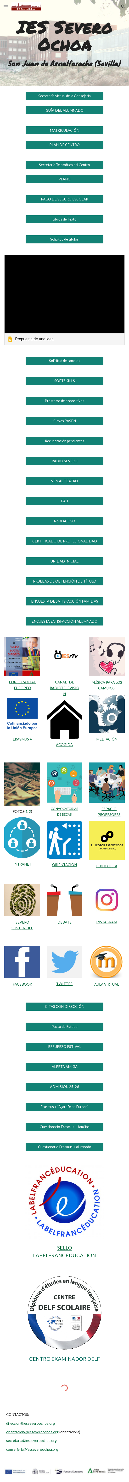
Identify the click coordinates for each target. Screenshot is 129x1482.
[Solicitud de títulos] (64, 239)
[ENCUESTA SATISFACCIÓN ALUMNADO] (64, 621)
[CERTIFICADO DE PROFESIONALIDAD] (64, 541)
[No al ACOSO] (64, 521)
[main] (64, 35)
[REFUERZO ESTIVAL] (64, 1046)
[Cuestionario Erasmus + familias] (64, 1126)
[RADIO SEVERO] (64, 461)
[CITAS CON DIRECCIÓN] (64, 1006)
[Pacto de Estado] (64, 1026)
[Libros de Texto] (64, 219)
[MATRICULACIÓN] (64, 130)
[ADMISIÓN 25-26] (64, 1086)
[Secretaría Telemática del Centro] (64, 164)
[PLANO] (64, 179)
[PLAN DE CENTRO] (64, 144)
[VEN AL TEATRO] (64, 481)
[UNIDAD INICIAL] (64, 561)
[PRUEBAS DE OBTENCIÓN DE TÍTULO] (64, 581)
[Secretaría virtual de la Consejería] (64, 95)
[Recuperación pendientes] (64, 441)
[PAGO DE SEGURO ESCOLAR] (64, 199)
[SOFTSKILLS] (64, 380)
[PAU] (64, 501)
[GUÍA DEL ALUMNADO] (64, 110)
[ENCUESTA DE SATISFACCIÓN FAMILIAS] (64, 601)
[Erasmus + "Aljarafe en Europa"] (64, 1106)
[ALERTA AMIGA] (64, 1066)
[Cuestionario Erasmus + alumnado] (64, 1146)
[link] (64, 300)
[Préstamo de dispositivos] (64, 400)
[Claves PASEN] (64, 420)
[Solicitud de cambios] (64, 360)
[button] (5, 6)
